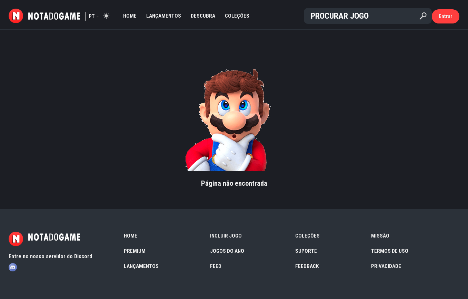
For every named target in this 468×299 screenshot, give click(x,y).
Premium (135, 251)
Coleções (237, 16)
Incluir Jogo (226, 236)
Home (130, 16)
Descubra (203, 16)
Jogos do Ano (227, 251)
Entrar (445, 16)
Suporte (306, 251)
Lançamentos (163, 16)
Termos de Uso (389, 251)
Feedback (307, 266)
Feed (215, 266)
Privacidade (386, 266)
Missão (380, 236)
